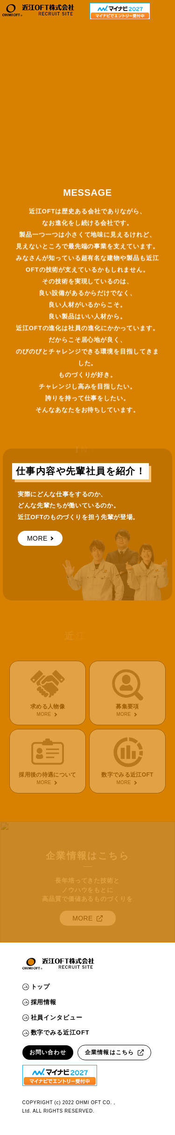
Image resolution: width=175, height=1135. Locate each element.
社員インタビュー (52, 1017)
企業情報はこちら (114, 1052)
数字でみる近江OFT (56, 1032)
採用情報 (39, 1002)
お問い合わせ (47, 1052)
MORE (40, 538)
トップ (36, 986)
